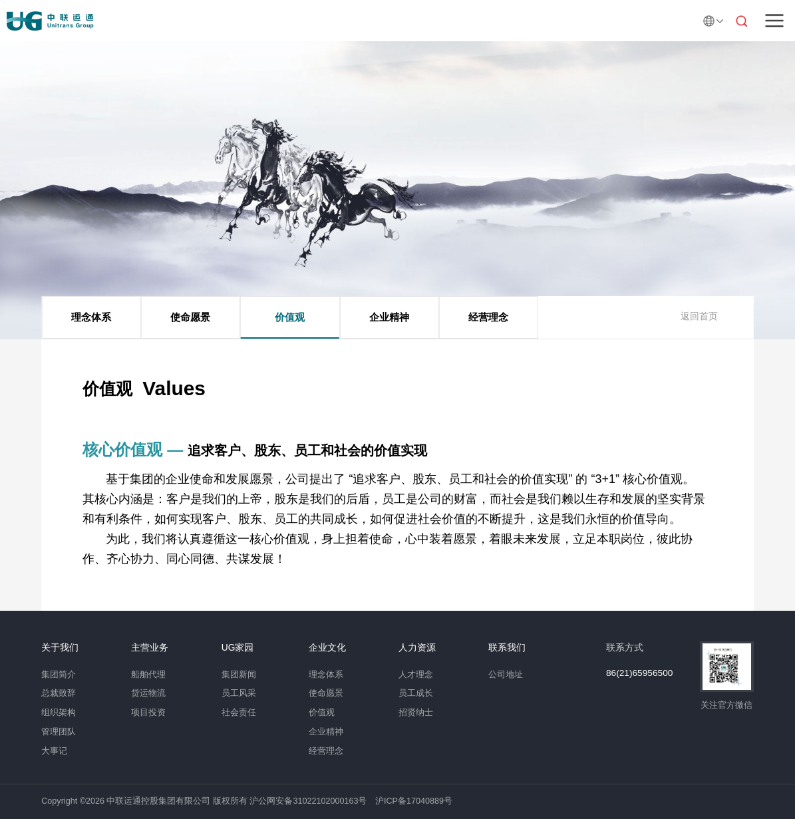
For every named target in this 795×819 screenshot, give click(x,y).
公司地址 (505, 674)
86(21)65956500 (639, 673)
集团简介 (58, 674)
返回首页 (699, 316)
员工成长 (415, 693)
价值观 (290, 317)
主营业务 (149, 648)
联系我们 (507, 648)
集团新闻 (239, 674)
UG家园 (238, 648)
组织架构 (58, 712)
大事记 (54, 751)
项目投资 (148, 712)
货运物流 (148, 693)
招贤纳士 (415, 712)
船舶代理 (148, 674)
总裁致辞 (58, 693)
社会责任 (239, 712)
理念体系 (91, 317)
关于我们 (60, 648)
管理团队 (58, 732)
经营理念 (488, 317)
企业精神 (389, 317)
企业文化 (327, 648)
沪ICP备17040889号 (413, 801)
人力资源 (417, 648)
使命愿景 (190, 317)
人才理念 (415, 674)
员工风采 (239, 693)
